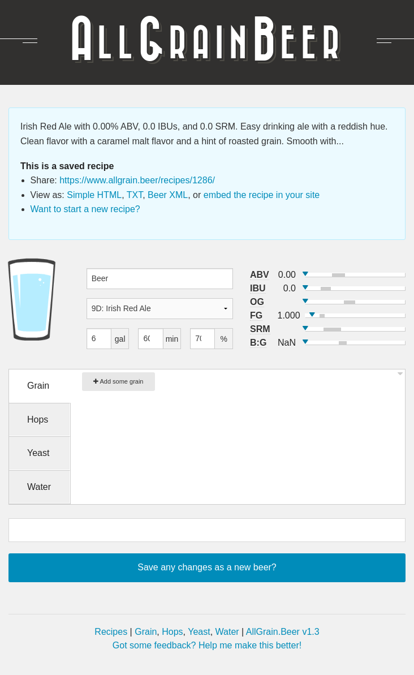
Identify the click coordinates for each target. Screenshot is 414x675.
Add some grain (118, 381)
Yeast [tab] (38, 453)
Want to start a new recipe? (85, 209)
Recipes (110, 632)
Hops (172, 632)
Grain (146, 632)
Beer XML (168, 195)
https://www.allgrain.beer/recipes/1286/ (137, 180)
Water (227, 632)
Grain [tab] (38, 385)
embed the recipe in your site (262, 195)
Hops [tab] (37, 419)
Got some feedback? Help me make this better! (207, 645)
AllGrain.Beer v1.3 (283, 632)
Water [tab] (39, 487)
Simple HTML (94, 195)
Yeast (199, 632)
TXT (135, 195)
